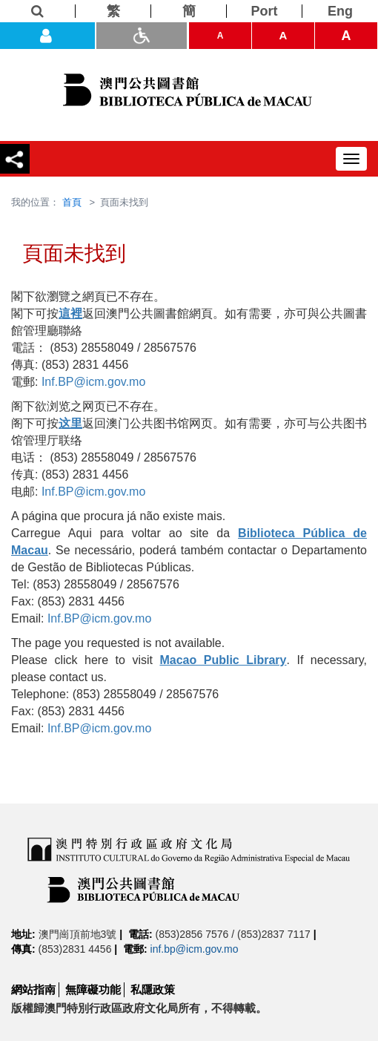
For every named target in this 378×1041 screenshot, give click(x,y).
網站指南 (33, 989)
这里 (70, 423)
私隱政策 (152, 989)
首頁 (72, 202)
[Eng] (340, 11)
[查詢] (38, 11)
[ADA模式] (141, 35)
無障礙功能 (93, 989)
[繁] (113, 11)
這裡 (70, 313)
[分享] (15, 159)
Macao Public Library (222, 660)
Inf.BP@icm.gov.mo (93, 381)
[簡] (189, 11)
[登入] (47, 35)
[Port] (264, 11)
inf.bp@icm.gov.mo (194, 949)
